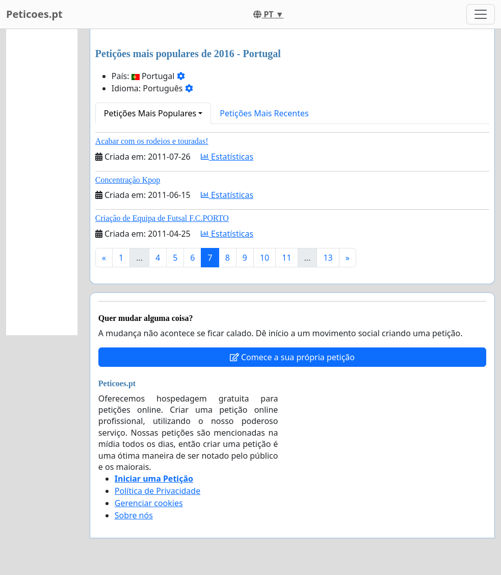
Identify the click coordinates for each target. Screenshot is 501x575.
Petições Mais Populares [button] (150, 113)
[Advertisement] (41, 182)
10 (264, 257)
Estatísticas (227, 156)
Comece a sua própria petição (292, 357)
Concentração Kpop (128, 180)
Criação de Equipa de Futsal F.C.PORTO (162, 218)
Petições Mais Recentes (264, 113)
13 (327, 257)
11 (286, 257)
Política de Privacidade (157, 490)
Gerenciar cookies (149, 503)
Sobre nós (134, 515)
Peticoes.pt (34, 14)
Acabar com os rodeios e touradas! (151, 141)
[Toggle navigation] (480, 14)
